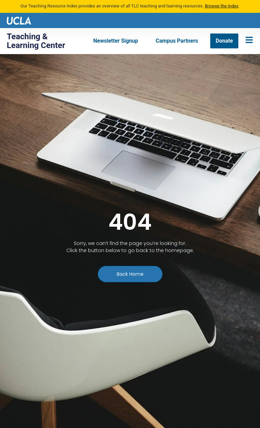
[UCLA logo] (19, 20)
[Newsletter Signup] (116, 41)
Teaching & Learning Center (36, 41)
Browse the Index (221, 5)
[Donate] (224, 40)
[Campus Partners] (176, 41)
